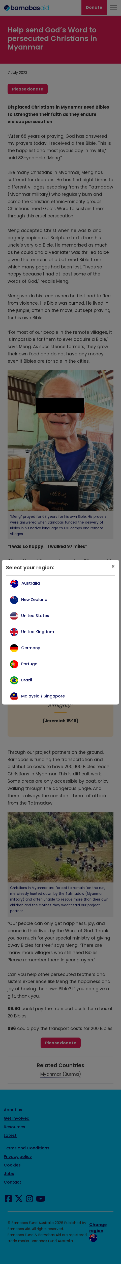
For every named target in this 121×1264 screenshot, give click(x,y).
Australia (30, 583)
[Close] (113, 566)
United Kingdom (37, 632)
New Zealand (34, 599)
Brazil (26, 680)
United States (35, 616)
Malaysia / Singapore (43, 696)
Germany (30, 648)
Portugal (30, 664)
